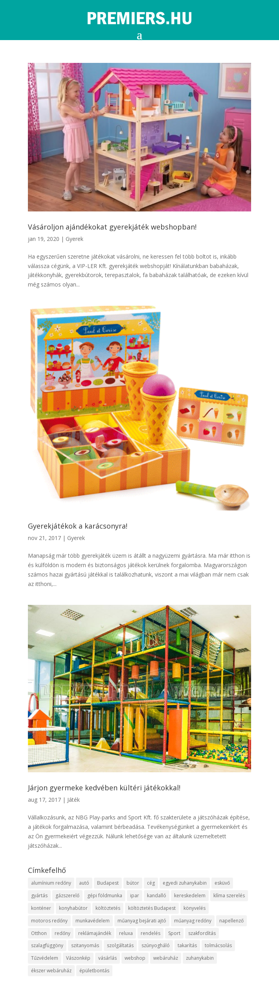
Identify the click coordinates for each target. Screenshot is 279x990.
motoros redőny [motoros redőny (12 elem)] (49, 920)
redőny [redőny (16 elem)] (62, 933)
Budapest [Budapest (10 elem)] (108, 883)
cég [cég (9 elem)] (151, 883)
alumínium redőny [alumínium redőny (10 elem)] (51, 883)
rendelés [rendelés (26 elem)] (150, 933)
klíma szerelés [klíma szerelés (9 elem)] (229, 895)
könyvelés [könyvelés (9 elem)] (195, 908)
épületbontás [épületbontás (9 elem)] (94, 970)
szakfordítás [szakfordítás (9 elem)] (202, 933)
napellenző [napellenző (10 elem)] (231, 920)
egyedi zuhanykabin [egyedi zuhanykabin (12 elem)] (185, 883)
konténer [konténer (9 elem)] (41, 908)
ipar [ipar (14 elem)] (134, 895)
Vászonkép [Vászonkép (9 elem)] (78, 958)
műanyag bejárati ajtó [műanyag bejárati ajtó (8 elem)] (141, 920)
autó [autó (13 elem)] (84, 883)
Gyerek (74, 238)
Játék (73, 799)
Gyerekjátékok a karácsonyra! (77, 526)
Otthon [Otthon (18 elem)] (39, 933)
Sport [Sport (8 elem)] (174, 933)
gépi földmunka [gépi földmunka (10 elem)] (104, 895)
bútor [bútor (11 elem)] (133, 883)
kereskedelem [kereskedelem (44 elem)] (190, 895)
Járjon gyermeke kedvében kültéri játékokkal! (104, 787)
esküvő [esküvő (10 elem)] (222, 883)
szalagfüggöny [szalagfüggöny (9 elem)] (47, 945)
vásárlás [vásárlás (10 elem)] (107, 958)
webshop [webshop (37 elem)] (135, 958)
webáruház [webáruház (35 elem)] (165, 958)
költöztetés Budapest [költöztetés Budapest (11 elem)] (152, 908)
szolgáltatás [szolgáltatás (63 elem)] (120, 945)
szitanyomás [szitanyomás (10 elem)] (85, 945)
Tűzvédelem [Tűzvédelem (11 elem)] (44, 958)
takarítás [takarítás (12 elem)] (187, 945)
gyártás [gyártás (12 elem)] (39, 895)
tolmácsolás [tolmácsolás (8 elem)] (218, 945)
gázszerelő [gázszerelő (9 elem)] (67, 895)
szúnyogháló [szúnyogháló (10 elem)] (155, 945)
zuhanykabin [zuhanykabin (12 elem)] (200, 958)
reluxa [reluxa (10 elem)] (126, 933)
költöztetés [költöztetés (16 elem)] (107, 908)
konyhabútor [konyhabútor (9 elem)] (73, 908)
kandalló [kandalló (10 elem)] (156, 895)
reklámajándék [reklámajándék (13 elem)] (94, 933)
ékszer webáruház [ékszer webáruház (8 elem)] (51, 970)
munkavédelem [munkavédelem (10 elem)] (92, 920)
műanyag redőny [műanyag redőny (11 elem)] (192, 920)
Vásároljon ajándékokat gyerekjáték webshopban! (112, 226)
